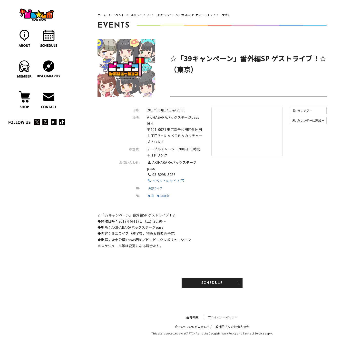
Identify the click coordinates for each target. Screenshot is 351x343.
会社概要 (192, 317)
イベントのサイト (165, 180)
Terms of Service (253, 333)
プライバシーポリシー (223, 317)
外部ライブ (155, 188)
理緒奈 (163, 196)
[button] (307, 120)
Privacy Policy (227, 333)
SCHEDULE (212, 283)
